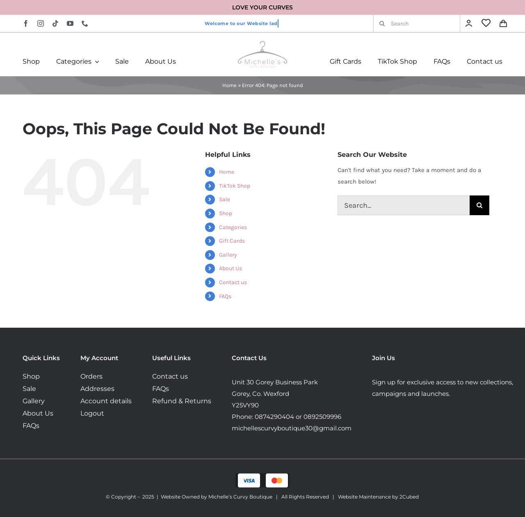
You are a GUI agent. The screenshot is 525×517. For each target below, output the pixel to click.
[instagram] (40, 23)
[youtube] (70, 23)
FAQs (225, 296)
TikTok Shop (234, 185)
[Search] (416, 23)
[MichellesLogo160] (262, 44)
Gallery (228, 254)
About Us (230, 268)
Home (229, 85)
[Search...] (404, 205)
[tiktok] (55, 23)
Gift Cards (232, 240)
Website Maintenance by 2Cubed (378, 497)
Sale (224, 199)
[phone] (85, 23)
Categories (233, 227)
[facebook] (26, 23)
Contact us (233, 282)
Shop (225, 213)
